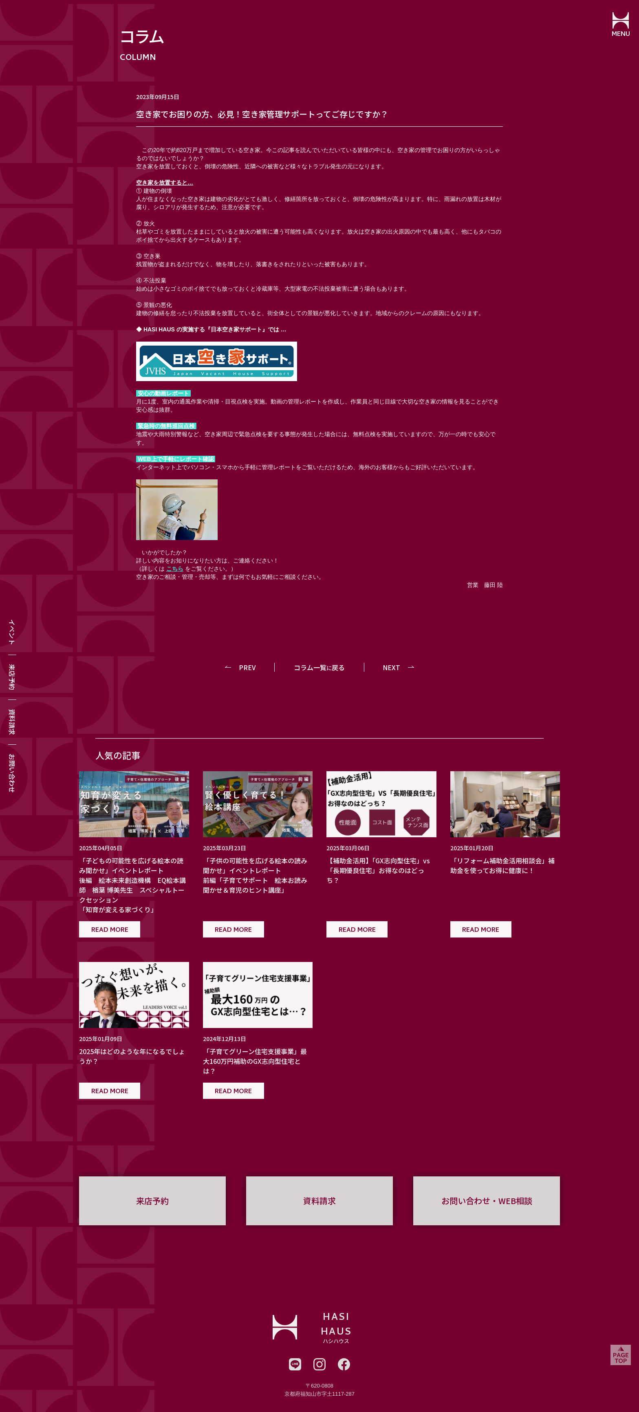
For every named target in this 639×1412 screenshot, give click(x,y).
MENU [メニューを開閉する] (621, 34)
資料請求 (12, 722)
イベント (12, 632)
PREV (247, 667)
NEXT (391, 667)
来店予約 (12, 677)
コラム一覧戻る (319, 667)
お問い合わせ (12, 773)
